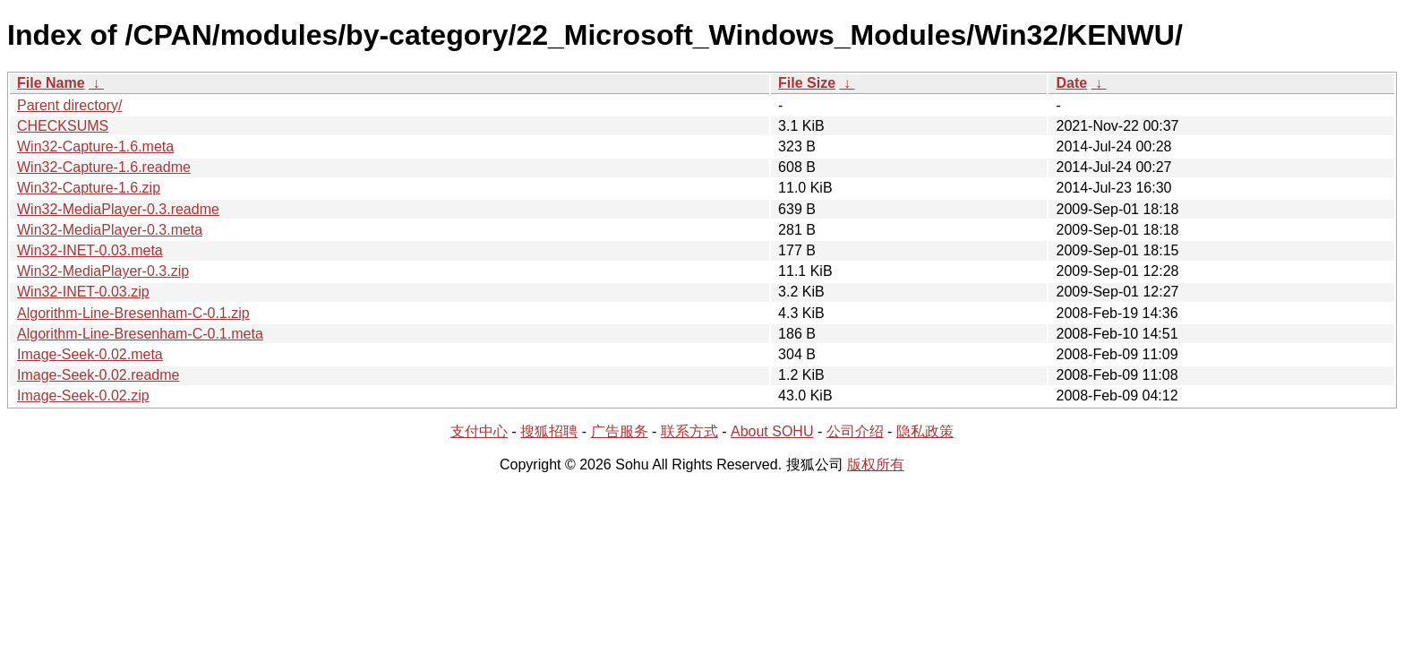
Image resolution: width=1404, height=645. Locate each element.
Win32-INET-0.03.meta (90, 250)
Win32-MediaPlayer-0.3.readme (118, 209)
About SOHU (772, 431)
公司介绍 (855, 431)
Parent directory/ (69, 105)
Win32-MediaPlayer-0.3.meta (109, 229)
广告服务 (619, 431)
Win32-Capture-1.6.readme (104, 167)
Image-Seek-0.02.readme (98, 375)
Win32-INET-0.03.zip (83, 291)
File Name (51, 82)
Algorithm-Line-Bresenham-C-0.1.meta (140, 333)
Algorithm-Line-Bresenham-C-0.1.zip (133, 313)
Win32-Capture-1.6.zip (88, 187)
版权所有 (875, 464)
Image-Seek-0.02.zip (83, 395)
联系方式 (689, 431)
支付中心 (479, 431)
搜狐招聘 (549, 431)
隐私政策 (925, 431)
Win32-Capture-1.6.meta (95, 146)
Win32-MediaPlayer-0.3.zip (103, 271)
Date (1071, 82)
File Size (806, 82)
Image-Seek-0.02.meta (90, 354)
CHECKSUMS (62, 125)
